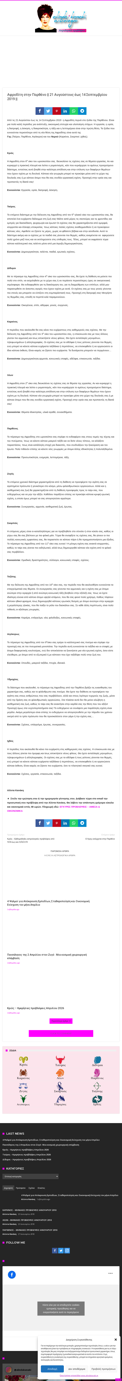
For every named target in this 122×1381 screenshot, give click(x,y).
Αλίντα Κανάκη (28, 1091)
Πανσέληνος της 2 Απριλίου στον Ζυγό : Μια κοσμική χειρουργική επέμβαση (61, 893)
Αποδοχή (52, 1369)
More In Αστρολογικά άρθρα (59, 855)
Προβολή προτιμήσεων (104, 1369)
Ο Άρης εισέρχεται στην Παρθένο (90, 836)
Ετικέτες (41, 1080)
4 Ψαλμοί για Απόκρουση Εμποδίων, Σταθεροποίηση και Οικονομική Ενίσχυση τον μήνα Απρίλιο (23, 895)
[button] (115, 1339)
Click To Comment (61, 925)
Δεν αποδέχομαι (76, 1369)
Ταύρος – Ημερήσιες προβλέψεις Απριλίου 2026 (27, 1046)
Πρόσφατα (20, 1080)
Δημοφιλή (8, 1080)
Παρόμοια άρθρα (60, 851)
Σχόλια (32, 1080)
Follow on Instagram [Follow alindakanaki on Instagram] (105, 1261)
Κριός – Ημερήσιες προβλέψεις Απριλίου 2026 (97, 891)
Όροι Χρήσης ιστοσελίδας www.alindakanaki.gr (79, 1375)
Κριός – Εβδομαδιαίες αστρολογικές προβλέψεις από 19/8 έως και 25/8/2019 (31, 838)
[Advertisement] (61, 59)
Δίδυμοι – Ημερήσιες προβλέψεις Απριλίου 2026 (27, 1051)
